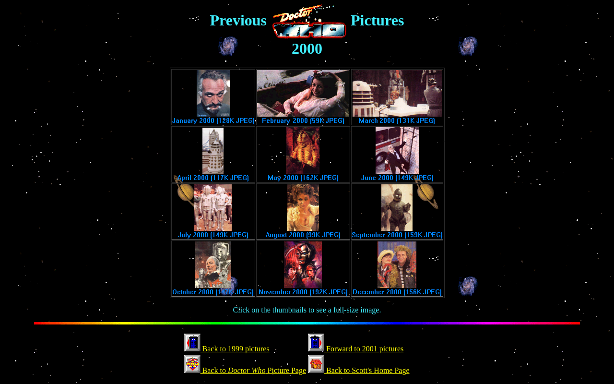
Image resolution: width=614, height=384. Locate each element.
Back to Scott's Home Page (359, 370)
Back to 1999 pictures (227, 349)
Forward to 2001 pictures (355, 349)
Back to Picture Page (245, 370)
